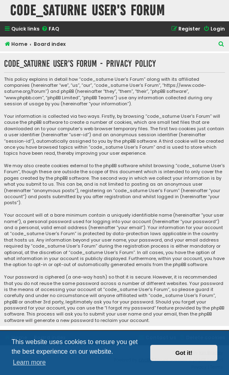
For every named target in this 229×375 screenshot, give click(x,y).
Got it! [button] (184, 353)
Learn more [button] (29, 362)
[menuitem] (50, 29)
